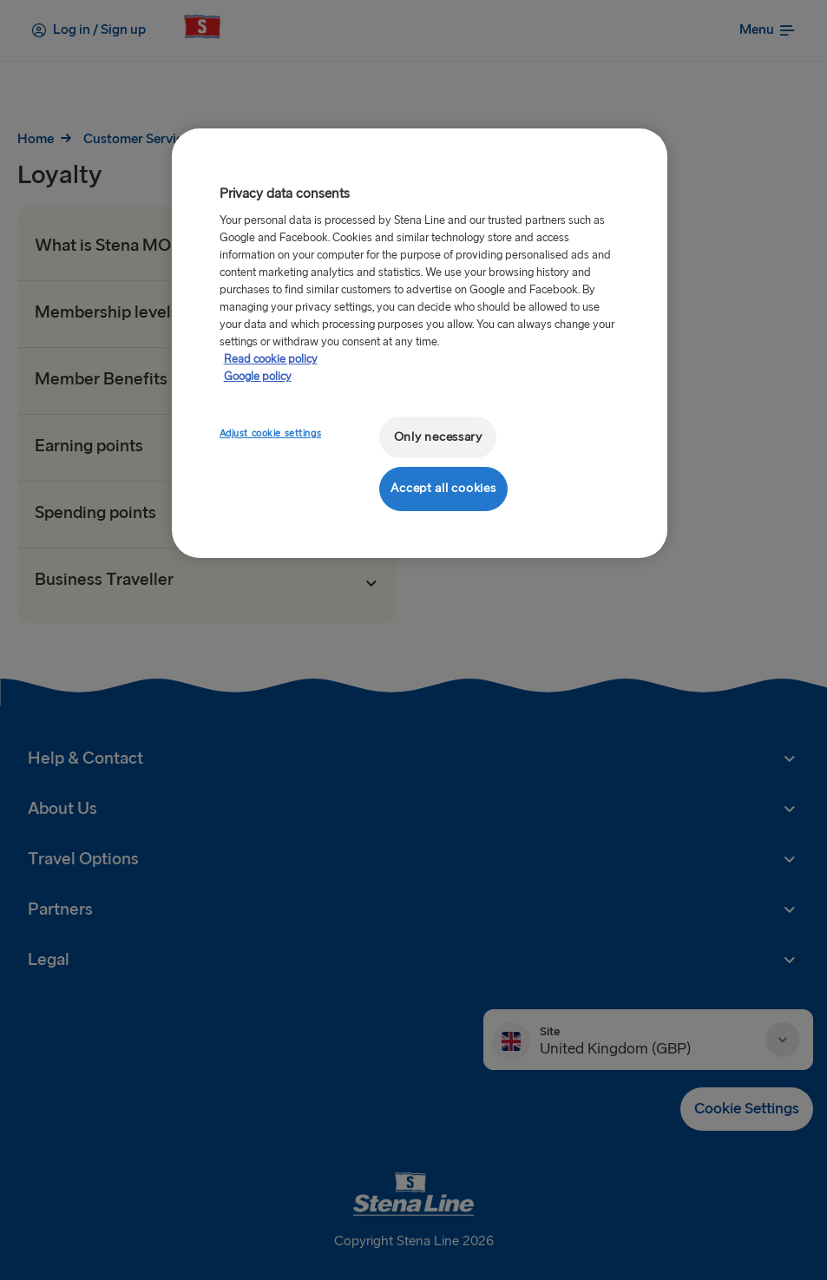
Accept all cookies (443, 488)
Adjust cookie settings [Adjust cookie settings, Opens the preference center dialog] (271, 433)
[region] (420, 343)
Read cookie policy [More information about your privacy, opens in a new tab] (271, 359)
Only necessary (438, 437)
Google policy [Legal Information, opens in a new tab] (258, 377)
